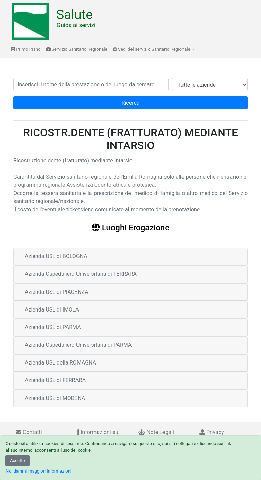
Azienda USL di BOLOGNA (56, 256)
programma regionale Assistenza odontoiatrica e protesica (84, 185)
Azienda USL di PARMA (53, 327)
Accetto (17, 460)
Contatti (29, 432)
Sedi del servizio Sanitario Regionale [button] (152, 49)
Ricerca (131, 103)
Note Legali (156, 432)
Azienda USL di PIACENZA (56, 292)
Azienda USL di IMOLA (52, 309)
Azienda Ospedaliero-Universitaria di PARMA (78, 345)
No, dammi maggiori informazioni (38, 471)
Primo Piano (26, 49)
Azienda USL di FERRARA (55, 380)
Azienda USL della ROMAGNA (60, 362)
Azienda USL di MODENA (55, 398)
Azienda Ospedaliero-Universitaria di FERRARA (81, 274)
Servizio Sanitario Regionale (76, 49)
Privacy (211, 432)
